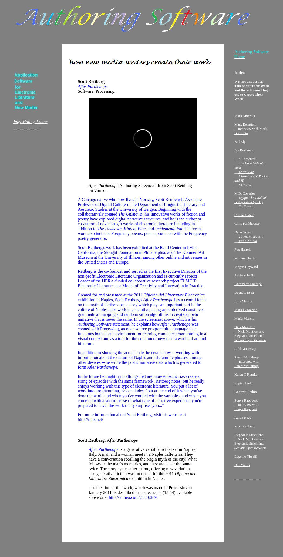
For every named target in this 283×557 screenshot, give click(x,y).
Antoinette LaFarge (248, 285)
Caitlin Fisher (244, 217)
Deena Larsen (244, 294)
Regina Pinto (243, 385)
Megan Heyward (246, 268)
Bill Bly (240, 143)
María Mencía (244, 320)
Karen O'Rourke (245, 376)
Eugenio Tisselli (245, 458)
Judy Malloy (243, 303)
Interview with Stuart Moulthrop (246, 365)
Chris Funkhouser (247, 225)
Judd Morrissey (245, 350)
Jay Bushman (243, 152)
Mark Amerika (244, 117)
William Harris (244, 260)
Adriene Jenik (244, 277)
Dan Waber (242, 467)
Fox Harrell (242, 251)
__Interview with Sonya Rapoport (246, 408)
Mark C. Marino (245, 311)
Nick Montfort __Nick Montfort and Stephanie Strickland (250, 335)
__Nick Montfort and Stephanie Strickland (250, 445)
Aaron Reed (242, 419)
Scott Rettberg (244, 428)
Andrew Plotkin (245, 393)
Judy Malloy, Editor (30, 123)
